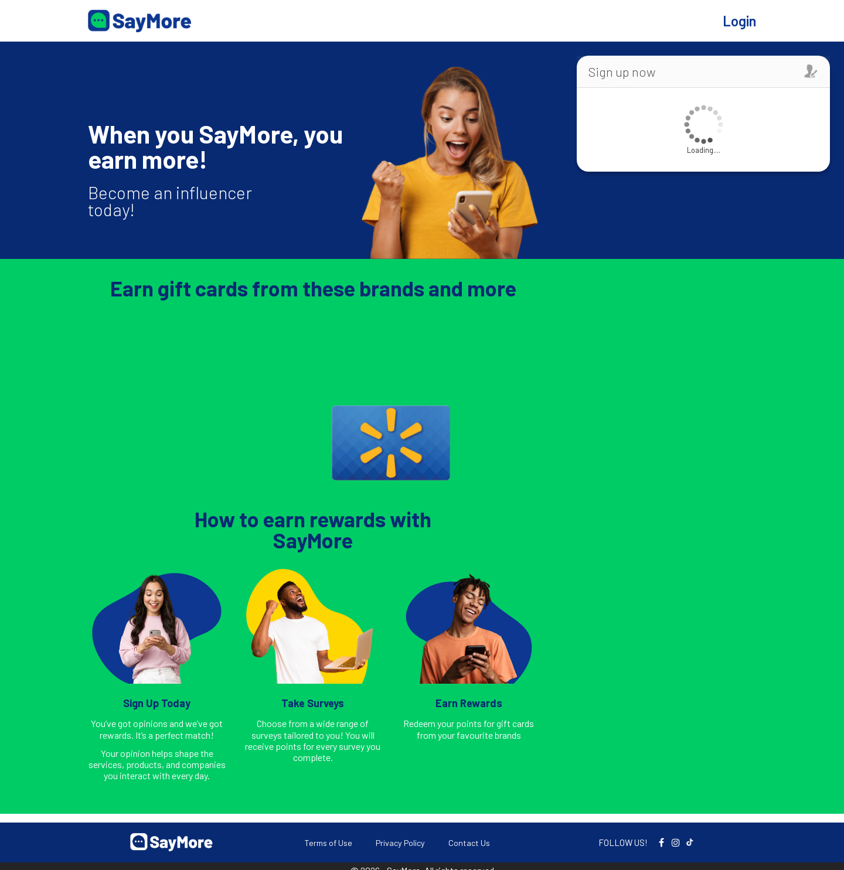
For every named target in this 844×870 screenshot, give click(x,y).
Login (739, 20)
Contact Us (469, 843)
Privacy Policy (400, 843)
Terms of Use (328, 843)
